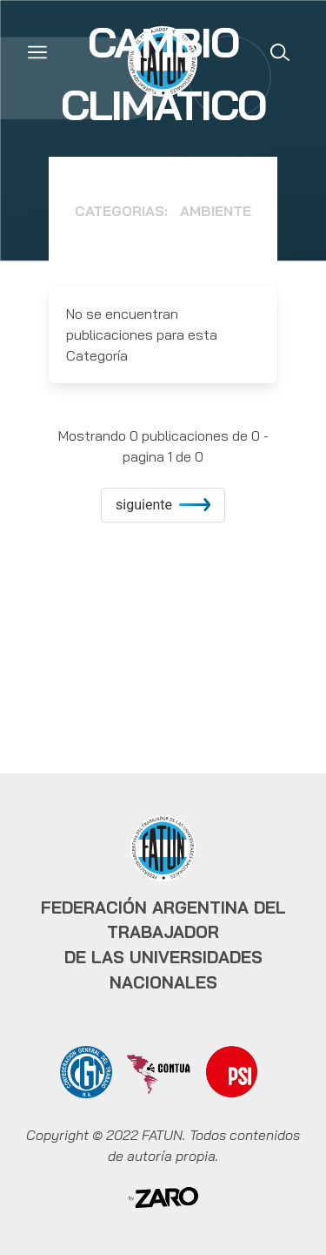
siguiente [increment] (163, 504)
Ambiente (215, 210)
